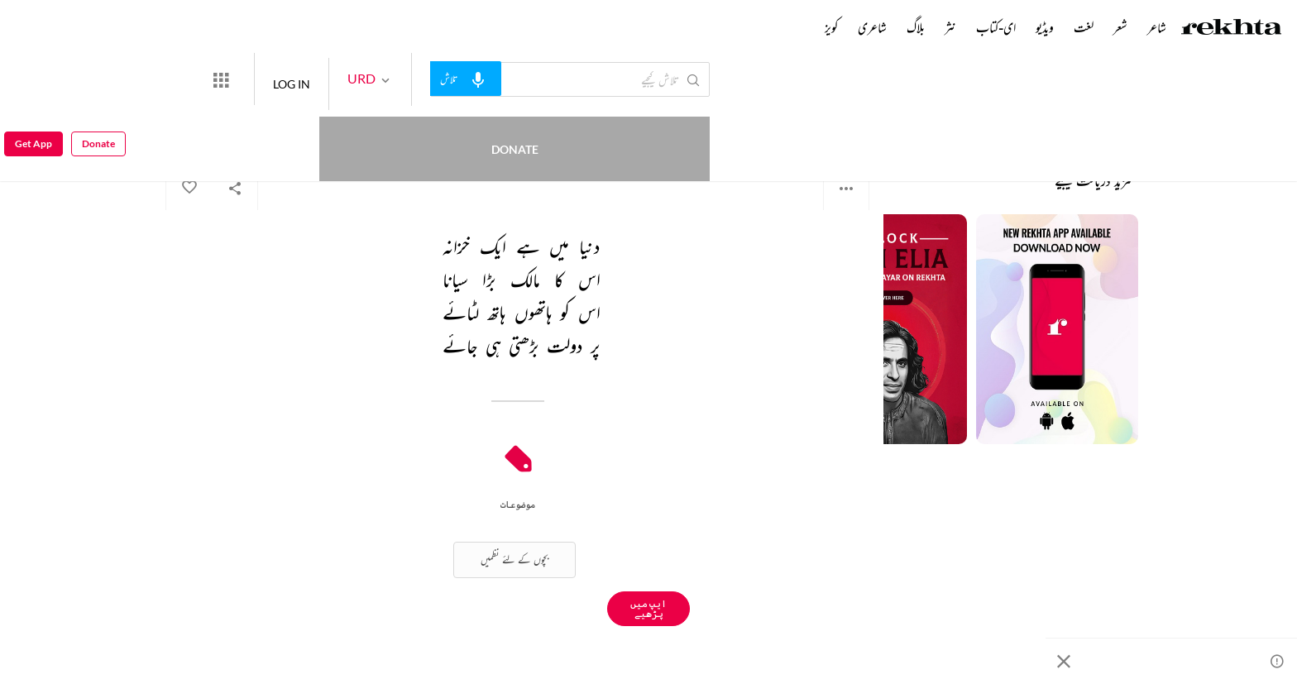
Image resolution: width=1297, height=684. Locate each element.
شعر (1120, 27)
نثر (950, 27)
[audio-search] (526, 78)
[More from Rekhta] (281, 79)
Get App (33, 80)
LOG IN (352, 79)
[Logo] (1231, 29)
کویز (831, 27)
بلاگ (916, 27)
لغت (1084, 27)
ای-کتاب (996, 27)
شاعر (1156, 27)
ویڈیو (1045, 27)
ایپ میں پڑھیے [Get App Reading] (648, 608)
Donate (194, 79)
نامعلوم (856, 123)
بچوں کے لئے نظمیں (514, 559)
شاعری (872, 27)
